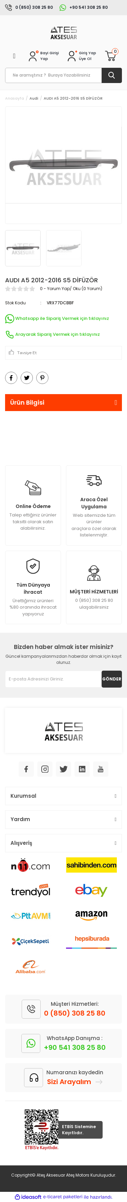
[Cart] (110, 56)
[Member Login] (87, 53)
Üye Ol (85, 58)
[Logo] (63, 32)
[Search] (63, 75)
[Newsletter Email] (63, 679)
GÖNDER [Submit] (111, 679)
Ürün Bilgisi (27, 402)
